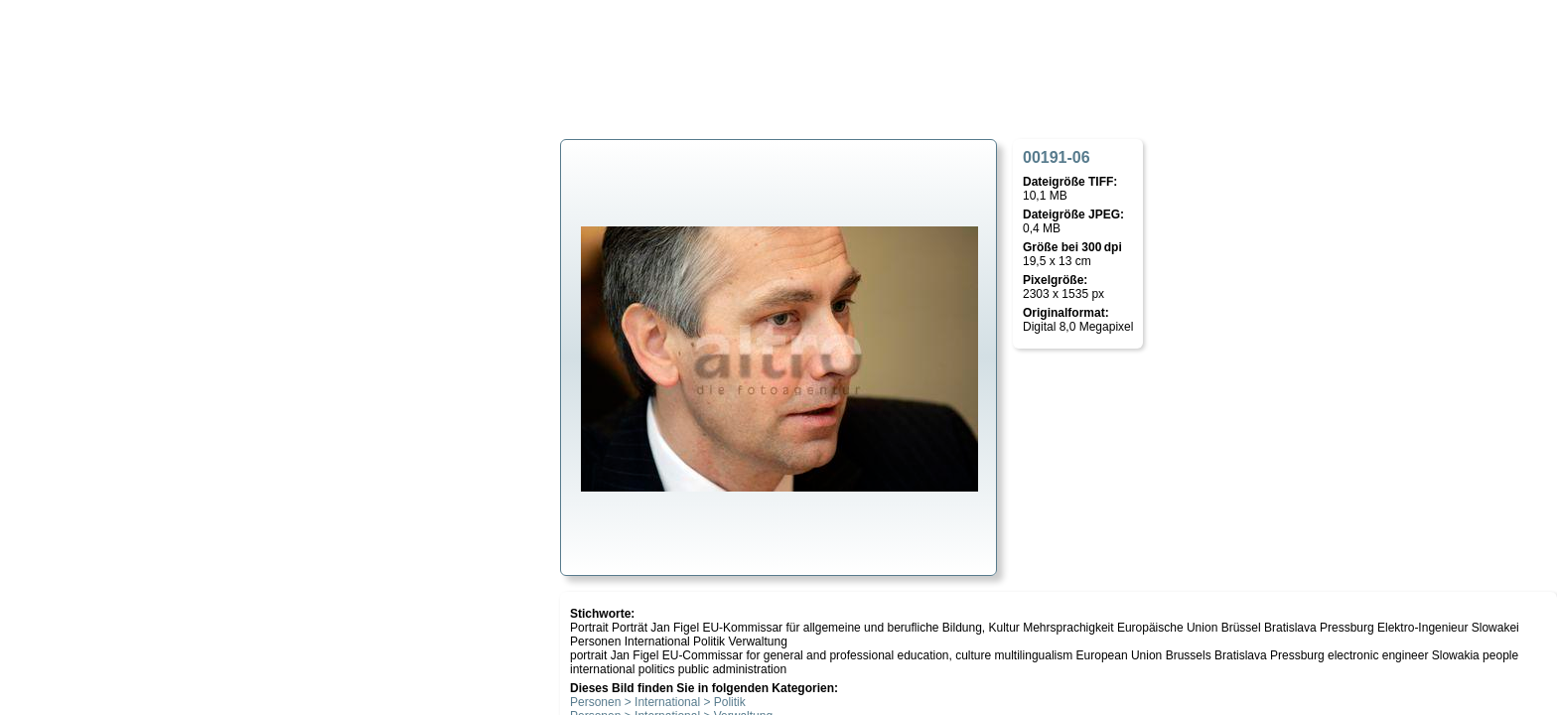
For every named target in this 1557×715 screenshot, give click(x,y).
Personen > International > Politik (658, 702)
